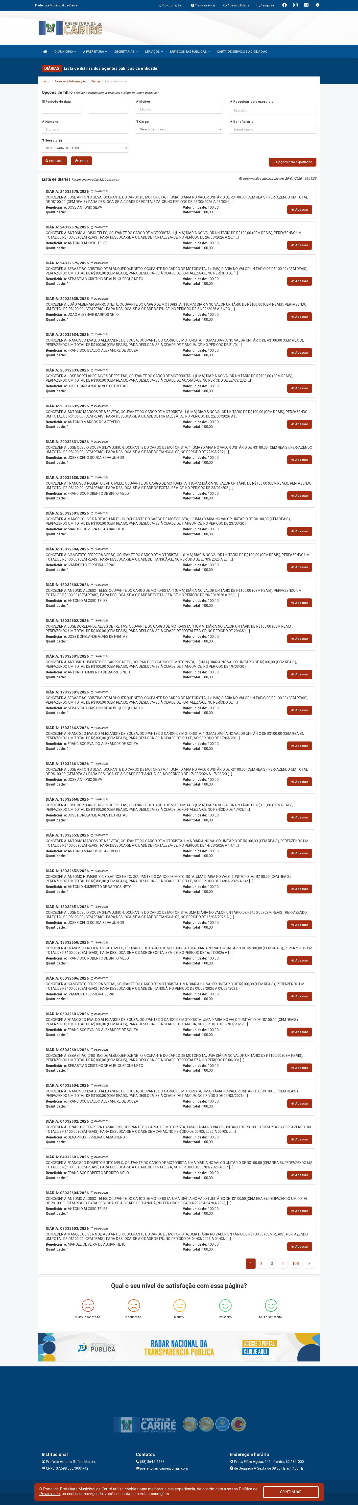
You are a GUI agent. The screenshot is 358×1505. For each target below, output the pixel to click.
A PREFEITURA (95, 51)
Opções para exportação (292, 162)
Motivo (143, 101)
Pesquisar (55, 161)
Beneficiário (241, 121)
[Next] (295, 1263)
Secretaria (52, 140)
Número (50, 121)
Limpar (82, 161)
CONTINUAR (291, 1492)
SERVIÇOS (154, 51)
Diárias (96, 81)
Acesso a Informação (70, 81)
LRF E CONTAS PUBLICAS (190, 51)
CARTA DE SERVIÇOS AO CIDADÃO (242, 51)
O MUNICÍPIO (65, 51)
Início (46, 81)
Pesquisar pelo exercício (252, 101)
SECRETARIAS (125, 51)
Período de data (56, 101)
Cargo (142, 121)
